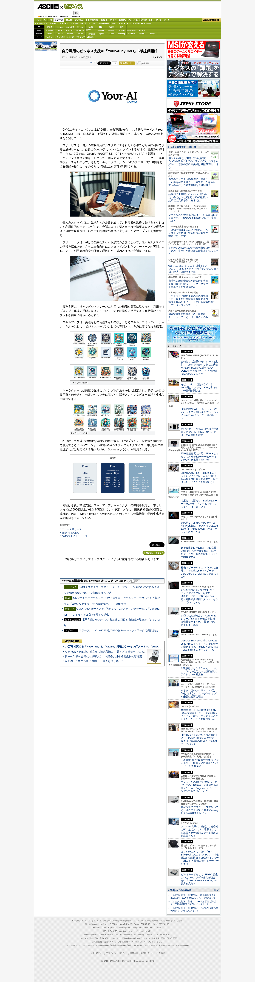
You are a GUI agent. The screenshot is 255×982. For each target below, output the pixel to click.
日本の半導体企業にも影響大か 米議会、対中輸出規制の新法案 (103, 656)
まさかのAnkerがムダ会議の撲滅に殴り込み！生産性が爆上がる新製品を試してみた (193, 250)
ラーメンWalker (71, 945)
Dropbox (101, 34)
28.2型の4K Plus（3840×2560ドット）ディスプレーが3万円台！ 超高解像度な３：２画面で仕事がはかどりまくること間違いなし (199, 478)
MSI (101, 27)
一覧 (115, 63)
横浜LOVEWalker (102, 945)
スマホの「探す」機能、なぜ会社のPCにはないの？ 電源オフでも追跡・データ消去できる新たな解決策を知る (199, 831)
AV (130, 20)
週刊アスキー (90, 23)
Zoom (152, 34)
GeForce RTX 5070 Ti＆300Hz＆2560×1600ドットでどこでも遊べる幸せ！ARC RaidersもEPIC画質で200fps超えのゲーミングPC (200, 645)
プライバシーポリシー (116, 953)
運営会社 (134, 953)
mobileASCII (137, 942)
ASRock (100, 30)
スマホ (144, 20)
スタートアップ (155, 20)
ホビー (113, 20)
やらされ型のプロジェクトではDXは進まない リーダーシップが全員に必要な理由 (199, 693)
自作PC (122, 20)
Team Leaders (129, 938)
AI (45, 20)
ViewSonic (131, 30)
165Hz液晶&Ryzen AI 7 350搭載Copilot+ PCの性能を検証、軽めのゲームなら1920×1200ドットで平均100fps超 (199, 552)
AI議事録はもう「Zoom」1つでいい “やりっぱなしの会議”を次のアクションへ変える (199, 671)
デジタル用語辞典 (123, 942)
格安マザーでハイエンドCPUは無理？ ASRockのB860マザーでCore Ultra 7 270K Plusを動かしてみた (200, 572)
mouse (60, 27)
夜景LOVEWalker (135, 945)
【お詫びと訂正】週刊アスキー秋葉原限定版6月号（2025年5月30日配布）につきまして (193, 902)
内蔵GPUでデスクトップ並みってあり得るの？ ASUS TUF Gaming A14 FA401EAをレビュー (199, 810)
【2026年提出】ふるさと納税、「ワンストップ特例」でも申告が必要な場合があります (188, 232)
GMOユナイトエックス (75, 536)
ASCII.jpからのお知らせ (179, 890)
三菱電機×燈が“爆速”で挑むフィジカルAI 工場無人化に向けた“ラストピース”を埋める (200, 763)
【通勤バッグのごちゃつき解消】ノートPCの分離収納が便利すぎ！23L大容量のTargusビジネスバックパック (199, 739)
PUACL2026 (146, 23)
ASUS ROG (70, 30)
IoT (50, 20)
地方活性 (136, 23)
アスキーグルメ (77, 23)
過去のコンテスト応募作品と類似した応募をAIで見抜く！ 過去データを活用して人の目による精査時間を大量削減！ (193, 182)
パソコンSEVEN (90, 27)
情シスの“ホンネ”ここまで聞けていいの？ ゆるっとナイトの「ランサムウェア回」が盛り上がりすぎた (193, 268)
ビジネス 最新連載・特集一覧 (182, 147)
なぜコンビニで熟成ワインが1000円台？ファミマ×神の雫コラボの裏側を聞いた (199, 387)
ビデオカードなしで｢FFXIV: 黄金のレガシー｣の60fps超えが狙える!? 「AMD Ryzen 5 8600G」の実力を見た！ (199, 879)
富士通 (49, 27)
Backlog (121, 34)
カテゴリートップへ (154, 553)
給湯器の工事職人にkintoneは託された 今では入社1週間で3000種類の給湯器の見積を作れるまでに (188, 197)
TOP (74, 921)
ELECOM (49, 30)
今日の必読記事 (96, 942)
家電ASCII (64, 23)
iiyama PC (123, 924)
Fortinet (131, 34)
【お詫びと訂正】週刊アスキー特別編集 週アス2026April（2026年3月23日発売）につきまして (193, 896)
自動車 (104, 20)
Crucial (111, 30)
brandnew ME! (90, 37)
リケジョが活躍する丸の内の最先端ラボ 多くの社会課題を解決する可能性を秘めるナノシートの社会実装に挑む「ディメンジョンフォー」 (192, 300)
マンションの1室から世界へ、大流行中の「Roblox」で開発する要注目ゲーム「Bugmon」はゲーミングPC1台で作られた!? (199, 787)
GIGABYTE (80, 30)
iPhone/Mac (92, 20)
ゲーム (166, 20)
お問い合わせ (147, 953)
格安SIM (53, 23)
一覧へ (215, 890)
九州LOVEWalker (150, 945)
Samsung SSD (90, 935)
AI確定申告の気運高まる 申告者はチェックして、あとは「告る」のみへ (188, 317)
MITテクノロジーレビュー (153, 942)
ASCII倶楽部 (211, 20)
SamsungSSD (88, 30)
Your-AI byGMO (70, 532)
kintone (70, 34)
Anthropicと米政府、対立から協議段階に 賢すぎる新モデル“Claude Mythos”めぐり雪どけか (120, 651)
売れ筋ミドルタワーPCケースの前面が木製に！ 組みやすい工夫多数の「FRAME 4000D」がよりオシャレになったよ (200, 527)
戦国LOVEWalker (182, 945)
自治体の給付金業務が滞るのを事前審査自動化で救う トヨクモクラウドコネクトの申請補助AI (188, 283)
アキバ (136, 20)
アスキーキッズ (41, 23)
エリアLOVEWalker (86, 945)
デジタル (79, 20)
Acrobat (59, 34)
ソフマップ (80, 37)
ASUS (111, 27)
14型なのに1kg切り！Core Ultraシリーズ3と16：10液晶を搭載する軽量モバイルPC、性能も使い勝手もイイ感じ (199, 620)
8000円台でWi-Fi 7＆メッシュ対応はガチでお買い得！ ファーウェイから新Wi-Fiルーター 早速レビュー (200, 414)
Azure (80, 34)
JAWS (49, 34)
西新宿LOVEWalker (119, 945)
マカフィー (49, 37)
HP (121, 27)
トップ (38, 20)
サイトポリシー (95, 953)
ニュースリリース (72, 529)
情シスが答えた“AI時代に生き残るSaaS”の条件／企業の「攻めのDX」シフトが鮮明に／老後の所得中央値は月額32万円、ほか (193, 163)
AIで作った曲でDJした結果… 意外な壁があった (94, 661)
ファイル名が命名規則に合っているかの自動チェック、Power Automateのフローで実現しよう (193, 217)
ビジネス (71, 6)
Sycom (80, 27)
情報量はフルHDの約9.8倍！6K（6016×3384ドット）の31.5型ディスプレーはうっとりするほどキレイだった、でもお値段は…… (199, 714)
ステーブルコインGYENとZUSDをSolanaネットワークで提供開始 (118, 630)
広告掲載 (160, 953)
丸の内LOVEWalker (166, 945)
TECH (69, 20)
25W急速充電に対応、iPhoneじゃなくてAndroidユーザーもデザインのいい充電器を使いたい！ (200, 456)
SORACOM (117, 935)
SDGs (129, 23)
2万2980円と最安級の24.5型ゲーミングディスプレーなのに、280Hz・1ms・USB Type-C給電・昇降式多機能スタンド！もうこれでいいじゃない (199, 596)
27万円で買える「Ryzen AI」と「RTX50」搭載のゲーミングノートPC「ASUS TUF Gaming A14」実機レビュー (132, 646)
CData (111, 34)
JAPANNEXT (70, 37)
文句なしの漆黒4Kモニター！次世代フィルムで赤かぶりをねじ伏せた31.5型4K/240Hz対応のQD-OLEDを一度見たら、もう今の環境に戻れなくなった (200, 367)
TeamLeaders (103, 23)
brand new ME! (145, 931)
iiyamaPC (70, 27)
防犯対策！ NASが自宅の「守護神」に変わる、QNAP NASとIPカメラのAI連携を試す (200, 431)
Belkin (141, 30)
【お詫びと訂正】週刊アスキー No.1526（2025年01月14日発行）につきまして (194, 909)
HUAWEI (121, 30)
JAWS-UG (105, 928)
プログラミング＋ (143, 938)
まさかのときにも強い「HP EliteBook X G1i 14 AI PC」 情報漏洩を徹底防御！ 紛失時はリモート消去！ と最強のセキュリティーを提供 (200, 857)
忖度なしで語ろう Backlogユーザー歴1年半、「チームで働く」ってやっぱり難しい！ (199, 503)
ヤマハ (142, 34)
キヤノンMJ (60, 37)
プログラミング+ (118, 23)
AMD (60, 30)
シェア (93, 62)
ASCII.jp (48, 6)
